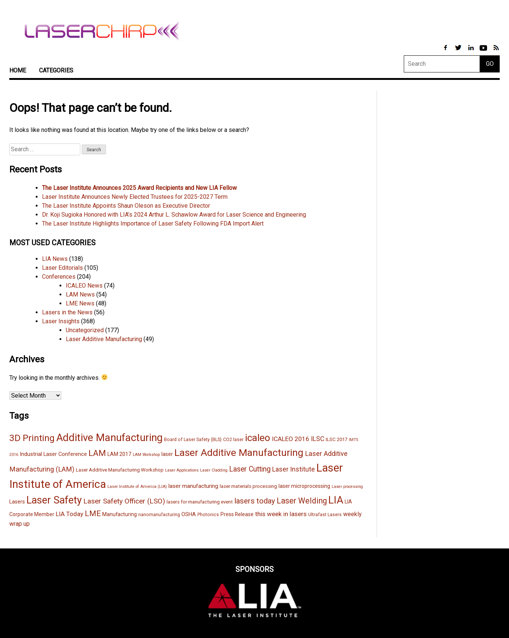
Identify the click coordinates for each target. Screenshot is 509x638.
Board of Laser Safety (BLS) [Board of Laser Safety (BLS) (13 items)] (193, 439)
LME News (80, 303)
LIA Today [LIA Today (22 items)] (69, 514)
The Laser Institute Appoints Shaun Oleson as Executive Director (126, 205)
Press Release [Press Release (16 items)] (237, 514)
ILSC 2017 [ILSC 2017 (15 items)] (336, 439)
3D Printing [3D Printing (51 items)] (32, 438)
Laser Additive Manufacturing (104, 339)
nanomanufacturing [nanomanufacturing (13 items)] (159, 514)
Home (17, 70)
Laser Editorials (62, 267)
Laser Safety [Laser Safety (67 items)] (54, 500)
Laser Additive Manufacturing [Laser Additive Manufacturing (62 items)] (238, 452)
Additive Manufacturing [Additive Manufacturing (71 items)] (109, 437)
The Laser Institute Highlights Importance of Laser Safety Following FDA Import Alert (153, 223)
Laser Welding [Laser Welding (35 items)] (302, 500)
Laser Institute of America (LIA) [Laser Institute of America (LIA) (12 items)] (137, 486)
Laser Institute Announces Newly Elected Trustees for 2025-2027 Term (135, 196)
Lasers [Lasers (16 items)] (17, 502)
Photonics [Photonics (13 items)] (208, 514)
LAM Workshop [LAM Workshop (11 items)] (146, 454)
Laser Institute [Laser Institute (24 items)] (293, 469)
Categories (56, 70)
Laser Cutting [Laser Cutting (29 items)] (250, 469)
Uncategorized (85, 330)
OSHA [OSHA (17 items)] (188, 514)
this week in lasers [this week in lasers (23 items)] (281, 514)
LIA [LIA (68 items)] (335, 500)
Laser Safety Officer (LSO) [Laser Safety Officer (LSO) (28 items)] (124, 501)
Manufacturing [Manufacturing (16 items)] (119, 514)
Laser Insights (61, 321)
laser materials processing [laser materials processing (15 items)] (248, 486)
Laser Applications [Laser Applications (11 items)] (182, 470)
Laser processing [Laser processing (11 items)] (347, 486)
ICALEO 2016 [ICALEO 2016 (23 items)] (290, 439)
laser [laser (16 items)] (167, 454)
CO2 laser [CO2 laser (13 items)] (233, 439)
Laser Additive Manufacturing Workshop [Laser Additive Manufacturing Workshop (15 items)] (120, 470)
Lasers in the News (67, 312)
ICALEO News (84, 285)
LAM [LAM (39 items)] (97, 453)
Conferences (58, 276)
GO (490, 63)
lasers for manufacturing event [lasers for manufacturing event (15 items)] (200, 502)
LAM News (80, 294)
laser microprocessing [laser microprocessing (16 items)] (304, 486)
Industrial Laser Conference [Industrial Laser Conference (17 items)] (53, 454)
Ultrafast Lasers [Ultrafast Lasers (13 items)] (325, 514)
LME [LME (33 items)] (93, 513)
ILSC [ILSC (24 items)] (317, 439)
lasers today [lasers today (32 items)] (254, 500)
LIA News (55, 258)
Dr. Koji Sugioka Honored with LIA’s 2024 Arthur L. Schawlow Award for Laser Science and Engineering (174, 214)
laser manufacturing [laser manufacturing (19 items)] (193, 486)
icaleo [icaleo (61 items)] (257, 437)
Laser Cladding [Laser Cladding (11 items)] (214, 470)
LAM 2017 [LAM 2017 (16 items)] (119, 454)
